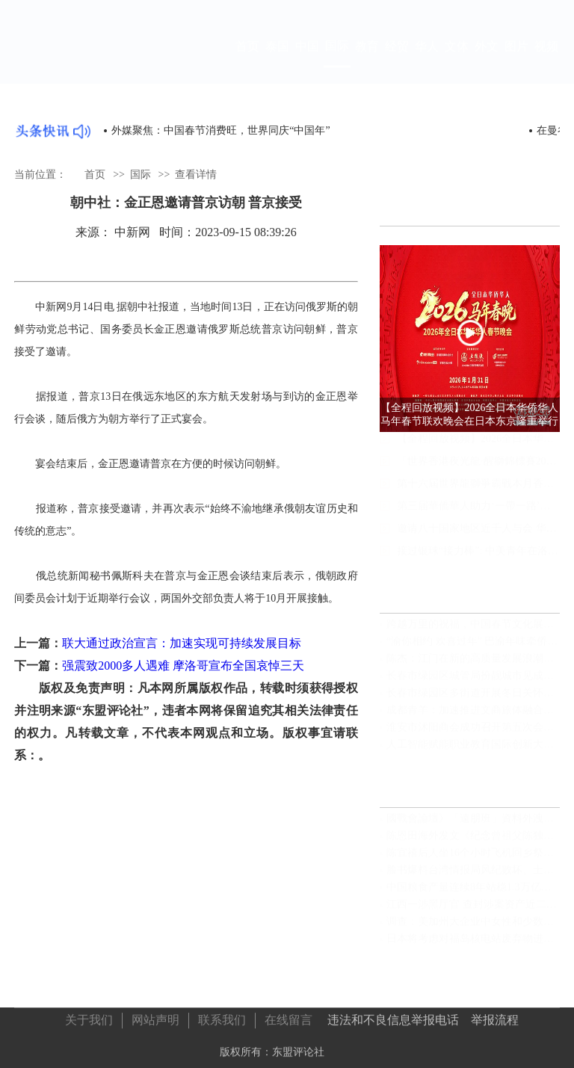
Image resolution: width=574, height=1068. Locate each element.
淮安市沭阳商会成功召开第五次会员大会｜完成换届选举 (473, 733)
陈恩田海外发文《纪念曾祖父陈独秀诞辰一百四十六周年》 (473, 842)
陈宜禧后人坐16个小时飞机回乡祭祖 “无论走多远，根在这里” (473, 859)
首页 (247, 60)
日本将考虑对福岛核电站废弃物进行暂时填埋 (473, 945)
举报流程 (495, 1016)
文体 (457, 60)
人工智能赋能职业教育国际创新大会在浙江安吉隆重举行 (473, 750)
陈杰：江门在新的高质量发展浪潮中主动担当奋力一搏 (473, 664)
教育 (367, 60)
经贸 (397, 60)
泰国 (277, 60)
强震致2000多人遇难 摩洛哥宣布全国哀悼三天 (183, 665)
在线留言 (288, 1016)
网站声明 (155, 1016)
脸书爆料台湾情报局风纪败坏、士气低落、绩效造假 (473, 876)
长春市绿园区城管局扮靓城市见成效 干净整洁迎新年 (473, 682)
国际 (337, 59)
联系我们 (222, 1016)
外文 (487, 60)
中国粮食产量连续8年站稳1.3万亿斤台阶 (473, 893)
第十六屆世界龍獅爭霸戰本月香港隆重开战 (478, 497)
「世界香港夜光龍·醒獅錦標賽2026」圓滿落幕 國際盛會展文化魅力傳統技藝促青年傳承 (478, 475)
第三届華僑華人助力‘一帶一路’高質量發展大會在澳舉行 (478, 519)
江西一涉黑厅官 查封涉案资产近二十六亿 (473, 910)
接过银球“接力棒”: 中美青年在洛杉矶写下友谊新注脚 (478, 564)
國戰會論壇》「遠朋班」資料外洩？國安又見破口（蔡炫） (473, 824)
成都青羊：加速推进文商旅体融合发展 (473, 716)
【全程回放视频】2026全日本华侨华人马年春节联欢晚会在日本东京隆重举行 (478, 452)
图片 (516, 60)
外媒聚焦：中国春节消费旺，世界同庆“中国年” (220, 130)
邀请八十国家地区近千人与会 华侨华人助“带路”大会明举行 (478, 542)
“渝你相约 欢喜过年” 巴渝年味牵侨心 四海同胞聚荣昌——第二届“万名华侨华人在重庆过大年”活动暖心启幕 (473, 647)
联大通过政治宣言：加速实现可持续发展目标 (181, 643)
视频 (546, 60)
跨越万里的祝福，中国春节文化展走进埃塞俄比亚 (473, 630)
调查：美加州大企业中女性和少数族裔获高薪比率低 (473, 927)
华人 (427, 60)
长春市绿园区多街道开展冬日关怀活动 (473, 699)
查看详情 (196, 173)
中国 (307, 60)
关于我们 (89, 1016)
